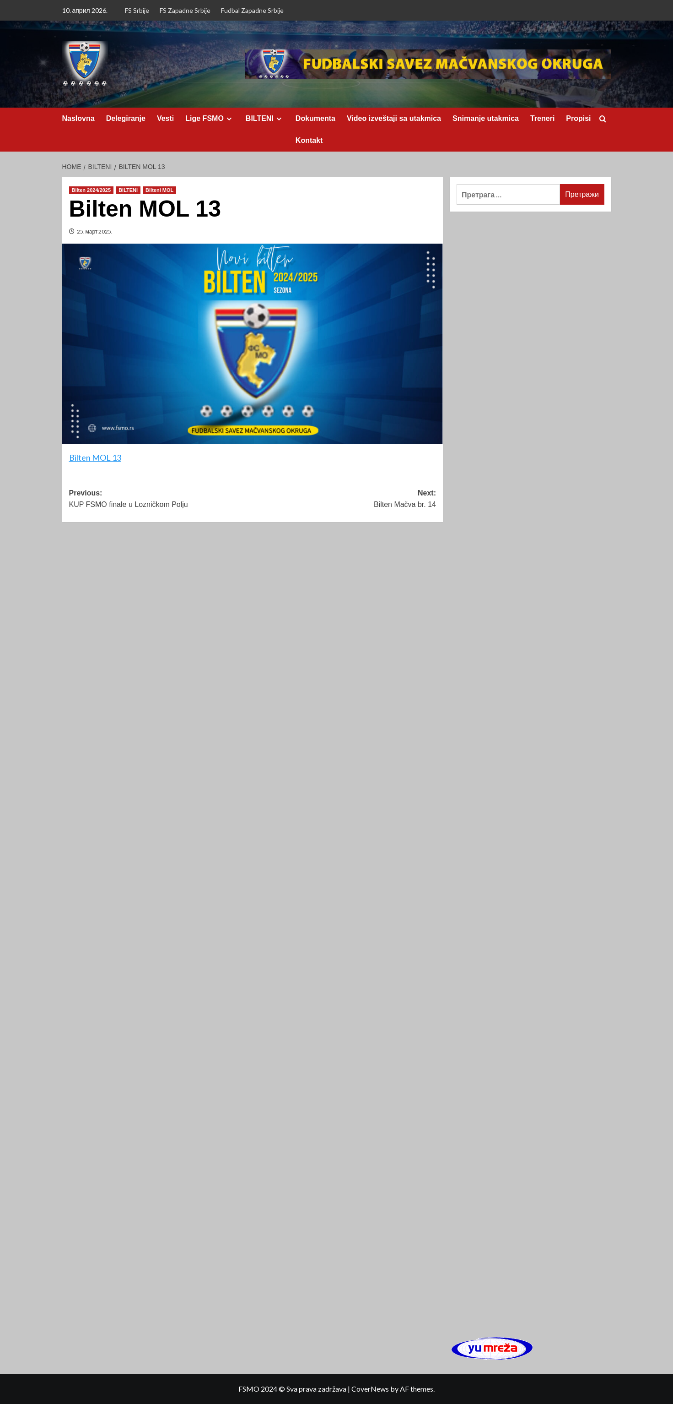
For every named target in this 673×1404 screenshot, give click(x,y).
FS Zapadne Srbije (185, 10)
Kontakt (309, 140)
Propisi (578, 118)
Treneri (542, 118)
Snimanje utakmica (485, 118)
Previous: (161, 500)
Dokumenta (315, 118)
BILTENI (265, 118)
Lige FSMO (209, 118)
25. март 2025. (95, 231)
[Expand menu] (229, 119)
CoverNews (370, 1388)
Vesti (165, 118)
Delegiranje (125, 118)
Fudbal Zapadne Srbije (252, 10)
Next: (344, 500)
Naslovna (78, 118)
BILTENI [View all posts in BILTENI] (128, 190)
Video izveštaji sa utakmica (394, 118)
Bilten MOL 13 (95, 457)
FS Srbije (137, 10)
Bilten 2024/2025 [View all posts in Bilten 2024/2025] (91, 190)
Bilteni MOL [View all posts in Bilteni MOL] (159, 190)
